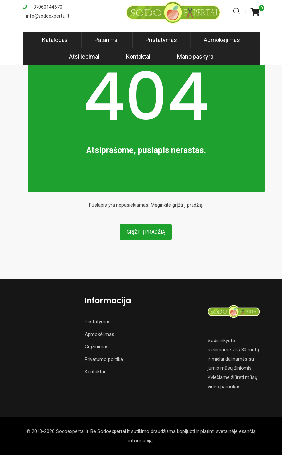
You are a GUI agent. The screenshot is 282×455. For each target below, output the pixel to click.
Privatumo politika (104, 359)
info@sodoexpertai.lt (47, 16)
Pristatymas (161, 40)
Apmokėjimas (222, 40)
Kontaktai (138, 56)
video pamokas (224, 387)
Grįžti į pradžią (146, 232)
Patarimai (106, 40)
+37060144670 (46, 7)
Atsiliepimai (84, 56)
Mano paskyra (195, 56)
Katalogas (55, 40)
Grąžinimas (97, 347)
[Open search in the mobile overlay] (236, 10)
